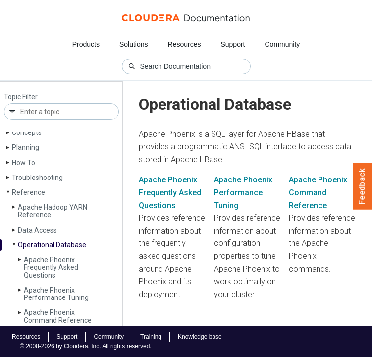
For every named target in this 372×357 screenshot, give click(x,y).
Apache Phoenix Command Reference (58, 316)
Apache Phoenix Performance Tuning (56, 293)
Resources (184, 44)
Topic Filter (21, 97)
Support (232, 44)
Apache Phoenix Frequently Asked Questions (51, 267)
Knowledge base (200, 336)
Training (150, 336)
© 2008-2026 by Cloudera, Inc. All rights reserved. (86, 346)
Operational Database (52, 245)
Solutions (133, 44)
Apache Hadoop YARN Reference (52, 211)
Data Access (37, 230)
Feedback (362, 186)
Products (86, 44)
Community (282, 44)
